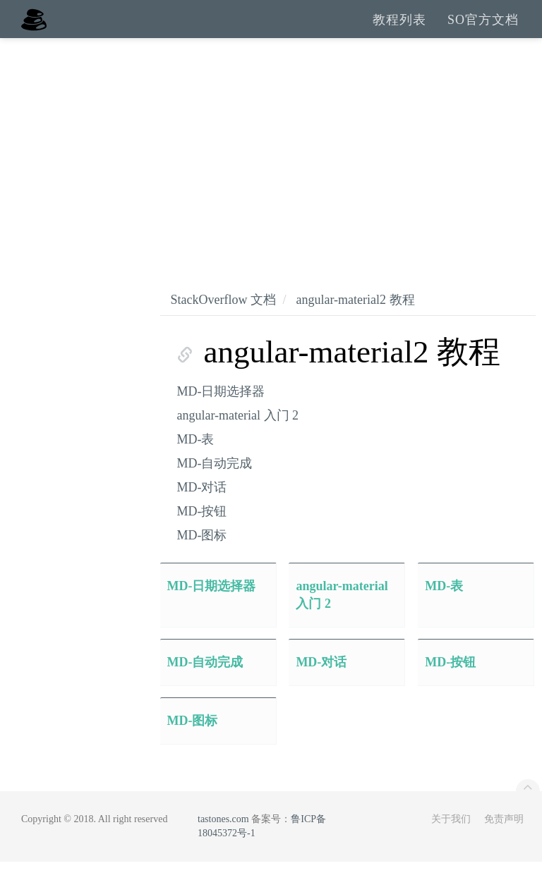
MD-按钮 (202, 529)
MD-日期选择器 (221, 410)
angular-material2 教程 (355, 318)
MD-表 (196, 458)
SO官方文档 (483, 28)
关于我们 (451, 837)
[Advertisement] (271, 162)
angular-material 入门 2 (238, 434)
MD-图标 (202, 553)
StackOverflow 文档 (223, 318)
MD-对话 (202, 506)
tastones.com (223, 837)
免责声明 (504, 837)
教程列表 (399, 28)
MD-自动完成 (215, 482)
